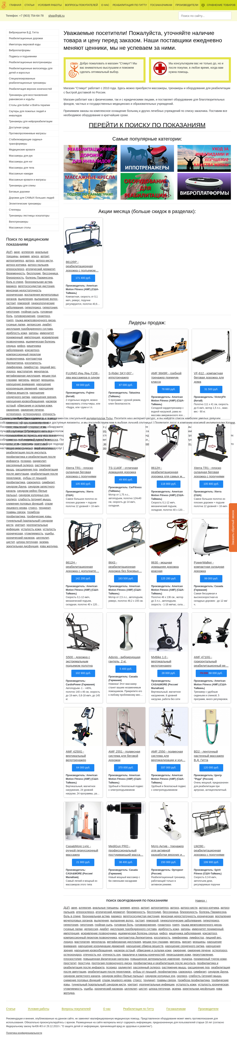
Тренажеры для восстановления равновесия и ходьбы (28, 97)
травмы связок (15, 512)
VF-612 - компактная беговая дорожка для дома (209, 377)
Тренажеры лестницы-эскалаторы (29, 215)
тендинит (45, 507)
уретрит (20, 525)
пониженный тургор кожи (210, 958)
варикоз (11, 286)
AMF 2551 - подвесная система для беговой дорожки (124, 756)
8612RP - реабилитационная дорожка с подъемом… (82, 266)
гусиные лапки (15, 324)
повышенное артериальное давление (155, 958)
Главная (15, 5)
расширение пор (27, 469)
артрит (44, 256)
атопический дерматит (40, 269)
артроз (29, 260)
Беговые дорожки (19, 191)
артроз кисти (44, 260)
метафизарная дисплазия (23, 375)
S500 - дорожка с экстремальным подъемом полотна (79, 661)
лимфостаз (31, 367)
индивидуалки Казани (220, 422)
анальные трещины (105, 907)
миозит (35, 380)
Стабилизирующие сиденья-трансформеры (26, 141)
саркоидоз (33, 482)
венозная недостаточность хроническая (187, 916)
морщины (47, 380)
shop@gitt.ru (56, 15)
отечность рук (111, 954)
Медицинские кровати (22, 149)
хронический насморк (20, 537)
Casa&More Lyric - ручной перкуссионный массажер (82, 850)
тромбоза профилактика (193, 980)
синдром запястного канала (81, 976)
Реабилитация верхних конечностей (30, 89)
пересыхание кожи (178, 954)
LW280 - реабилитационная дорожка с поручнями (209, 850)
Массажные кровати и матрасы (27, 179)
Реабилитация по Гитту (130, 5)
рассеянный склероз (19, 465)
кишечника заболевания (185, 933)
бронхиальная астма (38, 281)
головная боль (123, 924)
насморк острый (124, 950)
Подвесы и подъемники (23, 56)
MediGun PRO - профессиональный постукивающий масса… (126, 850)
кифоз (21, 345)
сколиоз (11, 499)
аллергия (27, 252)
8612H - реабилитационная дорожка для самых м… (168, 472)
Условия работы (50, 5)
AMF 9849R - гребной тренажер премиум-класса (166, 377)
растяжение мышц (174, 967)
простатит (69, 963)
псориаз (26, 461)
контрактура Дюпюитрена (135, 937)
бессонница (50, 273)
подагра (187, 958)
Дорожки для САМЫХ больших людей (31, 197)
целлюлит (42, 537)
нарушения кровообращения (25, 401)
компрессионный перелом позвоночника (90, 937)
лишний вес (47, 367)
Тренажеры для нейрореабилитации (30, 121)
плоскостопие (72, 958)
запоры (33, 333)
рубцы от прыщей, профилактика (155, 971)
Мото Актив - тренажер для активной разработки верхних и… (168, 850)
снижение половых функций (24, 503)
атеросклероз (15, 269)
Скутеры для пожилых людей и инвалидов (27, 113)
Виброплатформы (19, 50)
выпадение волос (46, 299)
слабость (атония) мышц (34, 499)
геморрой (23, 303)
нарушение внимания (20, 384)
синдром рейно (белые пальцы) (123, 976)
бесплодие (34, 273)
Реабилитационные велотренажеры (30, 62)
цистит (10, 542)
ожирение (12, 409)
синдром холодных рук (34, 495)
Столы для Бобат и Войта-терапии (29, 105)
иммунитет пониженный (207, 929)
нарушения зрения (44, 397)
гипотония (12, 311)
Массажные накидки (21, 173)
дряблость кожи (16, 333)
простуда (84, 963)
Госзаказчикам (161, 5)
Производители (186, 5)
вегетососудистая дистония (36, 286)
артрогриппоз (15, 260)
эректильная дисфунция (22, 546)
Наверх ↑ (201, 900)
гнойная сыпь (30, 311)
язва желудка (49, 546)
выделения (25, 299)
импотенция (32, 337)
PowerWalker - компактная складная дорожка (209, 567)
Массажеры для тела (21, 167)
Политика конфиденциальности (24, 1033)
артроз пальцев (38, 264)
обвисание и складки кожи (34, 405)
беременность (15, 273)
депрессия (34, 324)
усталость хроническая (213, 984)
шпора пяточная (27, 542)
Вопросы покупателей (81, 5)
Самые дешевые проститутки (19, 418)
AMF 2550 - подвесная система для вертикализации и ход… (168, 756)
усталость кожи (31, 529)
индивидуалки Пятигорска (41, 439)
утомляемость (33, 533)
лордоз (10, 371)
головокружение (24, 316)
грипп (9, 320)
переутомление (202, 954)
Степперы (15, 209)
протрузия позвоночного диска (111, 963)
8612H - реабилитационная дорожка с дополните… (82, 567)
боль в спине (14, 281)
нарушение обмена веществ (144, 946)
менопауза (41, 371)
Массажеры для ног (21, 161)
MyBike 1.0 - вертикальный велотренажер (161, 661)
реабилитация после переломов (109, 971)
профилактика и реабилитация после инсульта (164, 963)
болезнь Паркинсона (39, 277)
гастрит (10, 303)
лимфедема (14, 367)
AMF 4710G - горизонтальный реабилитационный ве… (211, 661)
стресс (32, 507)
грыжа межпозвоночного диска (35, 320)
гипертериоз (33, 307)
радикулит (39, 461)
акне (17, 252)
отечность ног (92, 954)
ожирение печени (32, 409)
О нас (105, 5)
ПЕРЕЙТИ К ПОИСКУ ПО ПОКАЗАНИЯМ (147, 125)
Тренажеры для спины (22, 185)
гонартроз (43, 316)
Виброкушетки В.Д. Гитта (24, 32)
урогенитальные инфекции (156, 984)
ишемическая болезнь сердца (138, 933)
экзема (43, 542)
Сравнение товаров (218, 5)
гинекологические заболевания (180, 920)
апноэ (35, 256)
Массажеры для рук (21, 155)
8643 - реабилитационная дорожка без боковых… (125, 567)
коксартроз (32, 350)
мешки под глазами (155, 941)
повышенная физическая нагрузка (106, 958)
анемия (24, 256)
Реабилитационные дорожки (26, 38)
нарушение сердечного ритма (184, 946)
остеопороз (13, 414)
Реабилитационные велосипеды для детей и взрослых (30, 70)
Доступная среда (19, 127)
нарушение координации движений (101, 946)
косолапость (33, 363)
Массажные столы (20, 227)
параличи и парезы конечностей (143, 954)
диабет (46, 324)
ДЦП (9, 252)
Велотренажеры (18, 221)
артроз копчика (16, 264)
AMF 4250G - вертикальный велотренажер (76, 756)
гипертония (49, 307)
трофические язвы (39, 516)
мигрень (23, 380)
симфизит (48, 482)
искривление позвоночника (99, 933)
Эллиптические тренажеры (25, 203)
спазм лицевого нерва (117, 980)
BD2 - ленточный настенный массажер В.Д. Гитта (209, 756)
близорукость (15, 277)
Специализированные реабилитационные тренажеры (27, 80)
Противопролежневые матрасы (27, 133)
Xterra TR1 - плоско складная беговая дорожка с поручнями (81, 472)
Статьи (29, 5)
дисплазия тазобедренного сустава (29, 328)
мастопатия (24, 371)
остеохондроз (32, 414)
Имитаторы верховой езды (25, 44)
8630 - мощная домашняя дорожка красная (165, 567)
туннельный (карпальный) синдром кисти (99, 984)
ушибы (49, 533)
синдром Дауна (16, 486)
